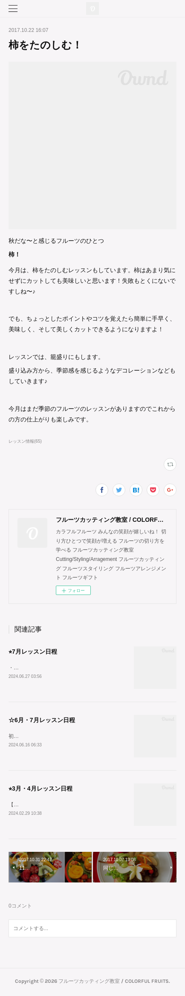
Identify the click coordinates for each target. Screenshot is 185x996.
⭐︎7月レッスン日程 (33, 651)
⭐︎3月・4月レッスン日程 (40, 789)
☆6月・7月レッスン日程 (42, 720)
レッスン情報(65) (25, 441)
